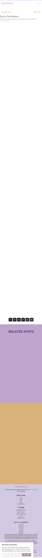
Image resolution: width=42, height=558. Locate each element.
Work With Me (21, 504)
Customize (7, 554)
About (21, 501)
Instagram (21, 525)
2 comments (33, 19)
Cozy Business (25, 19)
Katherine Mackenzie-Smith (8, 19)
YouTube (21, 529)
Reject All (16, 554)
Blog (21, 502)
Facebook (21, 527)
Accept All (26, 554)
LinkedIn (21, 531)
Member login (21, 519)
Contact (21, 516)
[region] (16, 550)
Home (21, 499)
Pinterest (21, 533)
